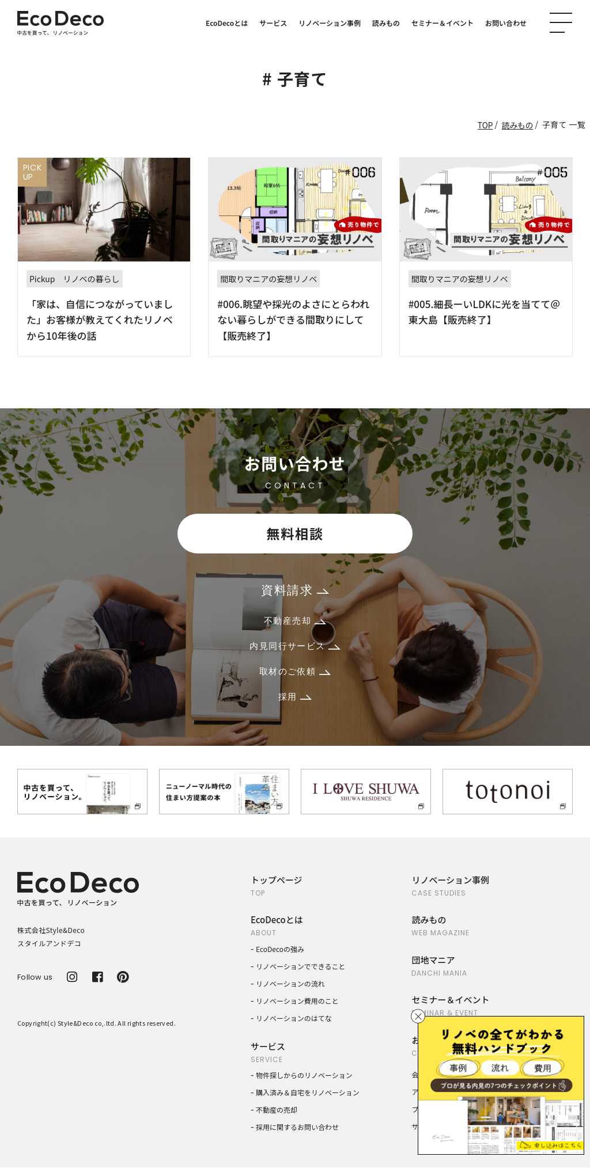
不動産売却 (294, 623)
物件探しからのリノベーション (304, 1079)
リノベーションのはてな (294, 1022)
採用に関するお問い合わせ (297, 1131)
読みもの (386, 23)
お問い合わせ (506, 23)
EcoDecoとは (227, 23)
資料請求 (295, 591)
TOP (484, 125)
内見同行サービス (295, 649)
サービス (273, 23)
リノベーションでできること (301, 970)
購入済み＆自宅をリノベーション (308, 1097)
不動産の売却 (276, 1114)
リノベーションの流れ (290, 987)
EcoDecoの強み (280, 953)
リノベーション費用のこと (297, 1005)
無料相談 (295, 534)
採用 (295, 701)
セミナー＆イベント (442, 23)
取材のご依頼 (295, 675)
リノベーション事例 (329, 23)
